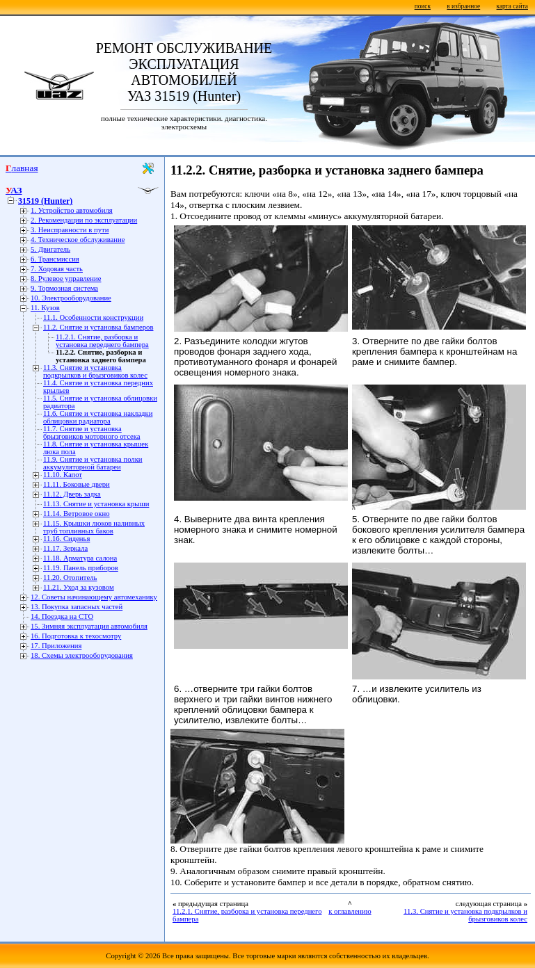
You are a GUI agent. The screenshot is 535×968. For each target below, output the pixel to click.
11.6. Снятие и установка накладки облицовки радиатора (97, 417)
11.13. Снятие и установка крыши (96, 504)
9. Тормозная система (64, 288)
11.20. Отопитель (70, 577)
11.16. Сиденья (66, 538)
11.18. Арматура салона (80, 558)
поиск (423, 6)
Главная (22, 168)
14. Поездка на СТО (62, 616)
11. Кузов (45, 308)
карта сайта (512, 6)
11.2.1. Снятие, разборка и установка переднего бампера (102, 340)
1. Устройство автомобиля (72, 210)
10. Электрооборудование (71, 298)
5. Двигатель (50, 249)
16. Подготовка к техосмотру (76, 636)
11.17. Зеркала (65, 548)
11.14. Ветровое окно (76, 513)
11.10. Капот (62, 474)
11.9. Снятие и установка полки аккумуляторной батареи (93, 463)
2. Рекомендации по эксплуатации (84, 220)
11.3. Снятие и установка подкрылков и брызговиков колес (95, 371)
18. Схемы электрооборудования (82, 655)
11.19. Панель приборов (80, 568)
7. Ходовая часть (57, 269)
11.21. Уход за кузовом (78, 587)
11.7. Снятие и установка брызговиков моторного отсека (92, 432)
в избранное (463, 6)
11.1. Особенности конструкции (93, 317)
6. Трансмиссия (55, 259)
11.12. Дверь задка (72, 494)
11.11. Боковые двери (76, 484)
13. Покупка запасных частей (76, 607)
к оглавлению (349, 911)
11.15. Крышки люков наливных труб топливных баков (94, 527)
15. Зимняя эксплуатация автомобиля (89, 626)
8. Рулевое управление (66, 278)
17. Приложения (56, 646)
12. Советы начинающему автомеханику (94, 597)
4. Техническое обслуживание (78, 239)
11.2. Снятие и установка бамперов (98, 327)
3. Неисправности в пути (70, 230)
